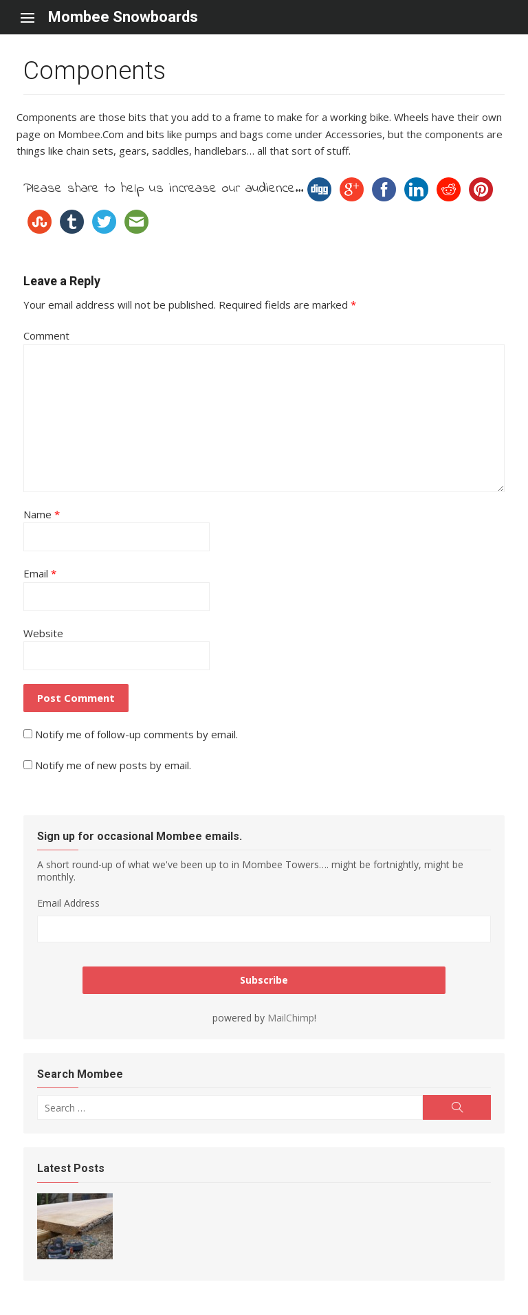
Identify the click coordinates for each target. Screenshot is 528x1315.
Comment (46, 335)
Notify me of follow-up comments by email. (136, 734)
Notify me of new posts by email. (113, 765)
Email (39, 573)
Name (41, 514)
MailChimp (290, 1017)
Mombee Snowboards (123, 16)
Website (43, 633)
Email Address (68, 902)
